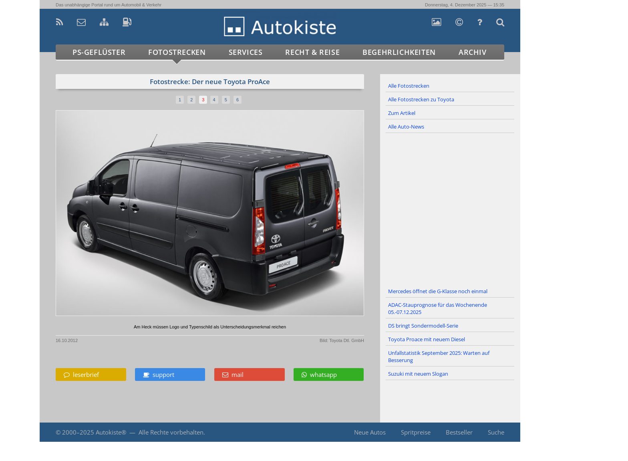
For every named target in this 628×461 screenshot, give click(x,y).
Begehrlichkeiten (399, 52)
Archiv (473, 52)
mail (233, 374)
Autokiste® (111, 432)
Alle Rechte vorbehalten (171, 432)
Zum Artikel (401, 113)
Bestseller (459, 432)
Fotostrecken (176, 52)
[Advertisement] (450, 209)
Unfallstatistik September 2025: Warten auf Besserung (438, 356)
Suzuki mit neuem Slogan (418, 373)
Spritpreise (416, 432)
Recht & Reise (312, 52)
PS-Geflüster (98, 52)
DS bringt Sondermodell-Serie (423, 325)
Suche (496, 432)
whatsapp (319, 374)
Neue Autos (370, 432)
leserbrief (81, 374)
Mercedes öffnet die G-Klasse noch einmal (437, 291)
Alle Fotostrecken (408, 85)
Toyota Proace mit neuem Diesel (426, 339)
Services (246, 52)
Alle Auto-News (406, 126)
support (158, 374)
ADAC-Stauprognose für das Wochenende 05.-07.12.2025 (437, 308)
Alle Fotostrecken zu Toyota (421, 99)
